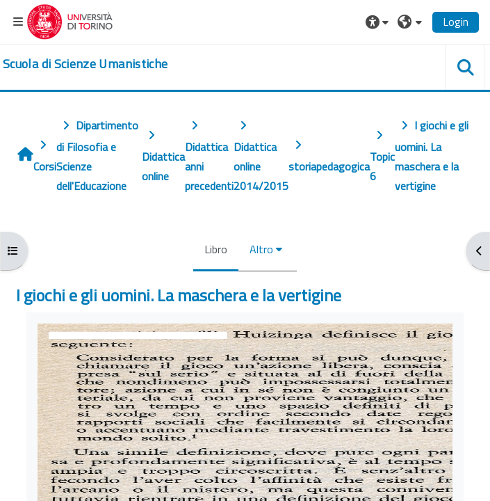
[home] (85, 64)
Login (455, 21)
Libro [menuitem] (215, 249)
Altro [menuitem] (261, 249)
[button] (379, 21)
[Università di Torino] (69, 20)
